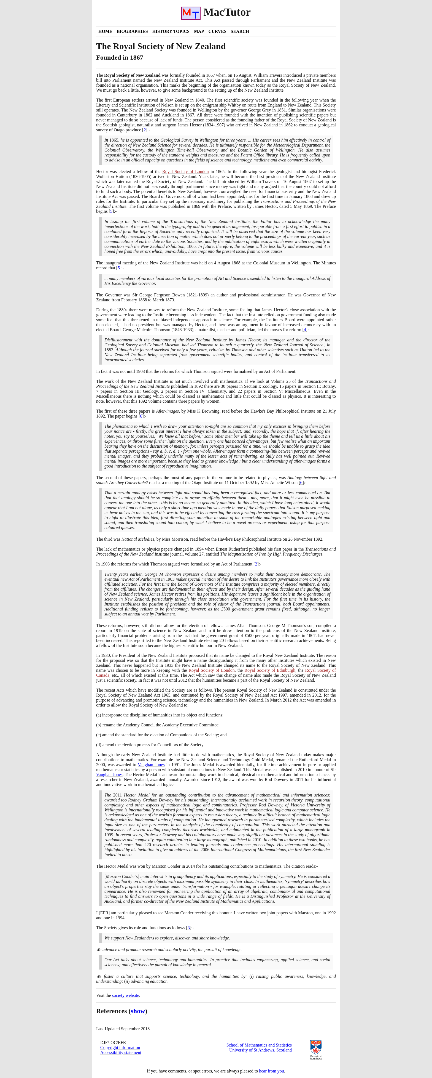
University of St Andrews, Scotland (260, 1050)
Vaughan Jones (151, 764)
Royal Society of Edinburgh (269, 670)
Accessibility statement (120, 1052)
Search (240, 31)
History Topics (171, 31)
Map (199, 31)
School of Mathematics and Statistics (259, 1045)
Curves (217, 31)
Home (105, 31)
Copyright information (120, 1047)
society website (125, 995)
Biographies (132, 31)
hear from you (271, 1071)
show (138, 1011)
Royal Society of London (185, 171)
